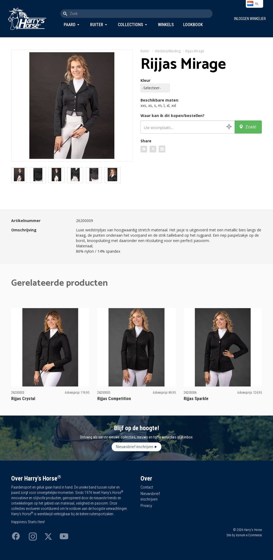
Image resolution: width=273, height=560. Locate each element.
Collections (130, 24)
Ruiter (96, 24)
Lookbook (193, 24)
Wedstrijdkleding (167, 51)
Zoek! (247, 127)
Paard (69, 24)
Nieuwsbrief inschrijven (134, 446)
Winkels (166, 24)
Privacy (146, 505)
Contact (146, 487)
